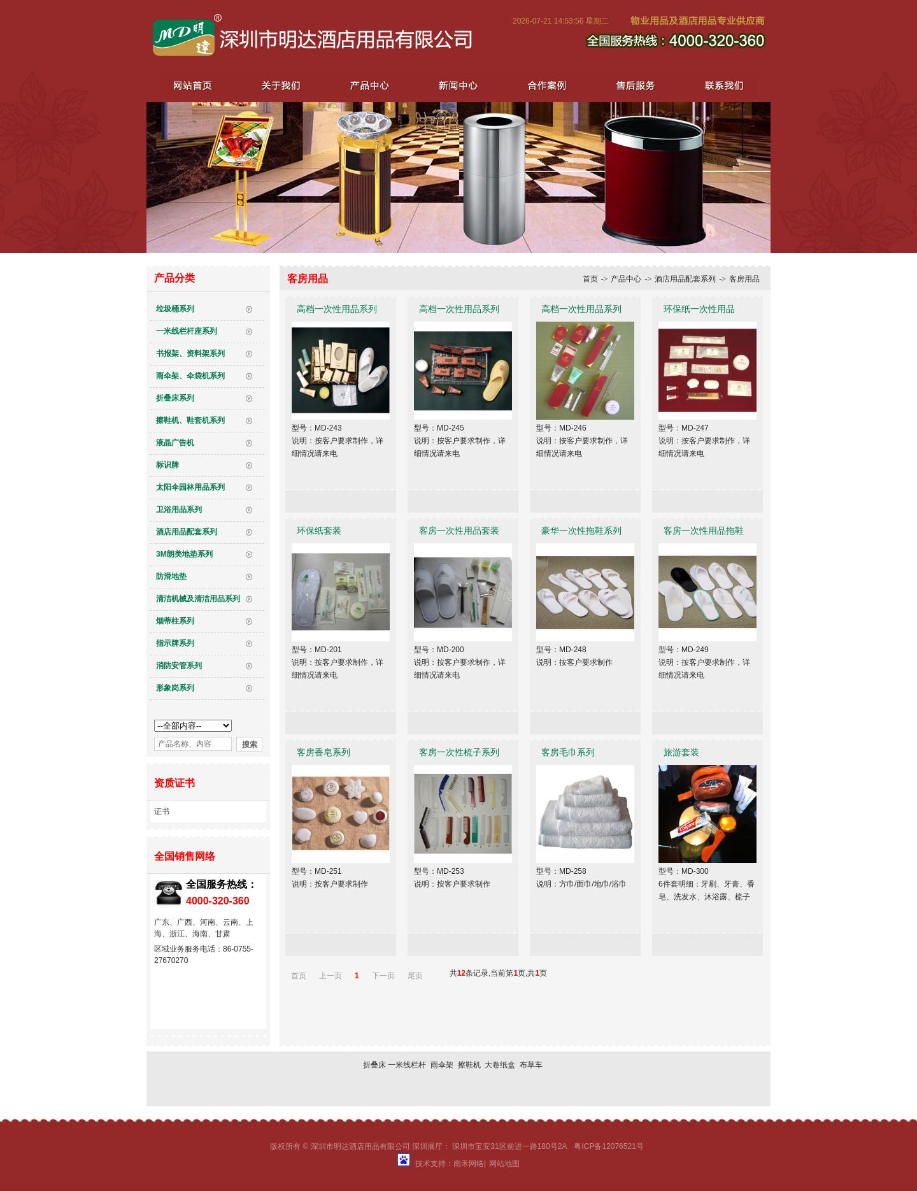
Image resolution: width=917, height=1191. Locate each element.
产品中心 (368, 85)
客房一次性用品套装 (459, 530)
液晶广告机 (175, 442)
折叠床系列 (175, 398)
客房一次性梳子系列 (459, 752)
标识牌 (167, 464)
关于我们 (280, 85)
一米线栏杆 (407, 1064)
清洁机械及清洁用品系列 (198, 598)
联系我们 (719, 85)
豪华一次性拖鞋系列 (581, 530)
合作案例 (543, 85)
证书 (161, 811)
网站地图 (504, 1163)
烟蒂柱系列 (175, 621)
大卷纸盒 (500, 1064)
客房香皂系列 (323, 752)
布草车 (531, 1064)
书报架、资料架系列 (190, 353)
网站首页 (192, 85)
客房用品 (744, 279)
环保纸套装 (319, 530)
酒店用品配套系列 (186, 531)
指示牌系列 (175, 643)
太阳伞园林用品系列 (190, 487)
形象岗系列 (175, 687)
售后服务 (631, 85)
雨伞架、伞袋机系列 (190, 375)
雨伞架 (441, 1064)
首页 (590, 279)
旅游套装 (681, 752)
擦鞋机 (469, 1064)
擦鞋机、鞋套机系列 (190, 420)
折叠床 (374, 1064)
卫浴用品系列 (179, 509)
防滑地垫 (171, 576)
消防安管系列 (179, 665)
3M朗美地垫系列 (184, 554)
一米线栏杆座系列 (186, 331)
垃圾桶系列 (175, 308)
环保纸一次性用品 (699, 309)
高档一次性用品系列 (337, 309)
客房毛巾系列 (568, 752)
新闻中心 (456, 85)
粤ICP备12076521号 (608, 1146)
